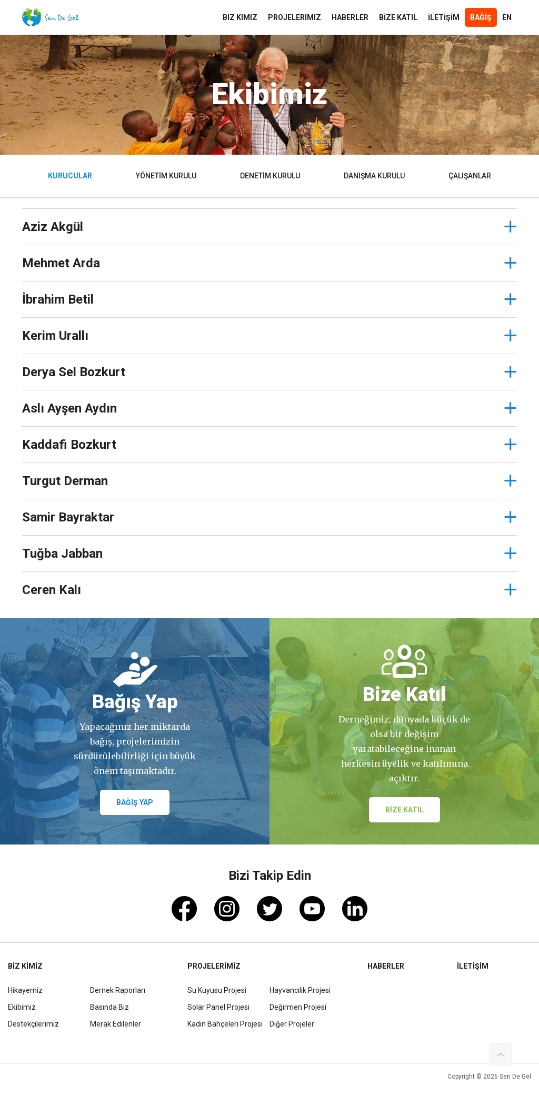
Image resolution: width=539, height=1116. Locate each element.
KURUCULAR (70, 176)
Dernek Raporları (117, 990)
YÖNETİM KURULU (166, 176)
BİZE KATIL (398, 17)
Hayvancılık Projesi (300, 990)
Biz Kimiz (240, 17)
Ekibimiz (22, 1007)
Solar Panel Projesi (218, 1007)
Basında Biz (109, 1007)
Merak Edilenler (115, 1024)
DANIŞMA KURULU (374, 176)
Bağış (481, 17)
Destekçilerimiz (33, 1024)
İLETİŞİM (444, 17)
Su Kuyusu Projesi (216, 990)
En (507, 17)
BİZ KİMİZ (25, 966)
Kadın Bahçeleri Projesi (225, 1024)
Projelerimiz (294, 17)
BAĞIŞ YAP (134, 802)
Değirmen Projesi (298, 1007)
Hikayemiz (25, 990)
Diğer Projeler (292, 1024)
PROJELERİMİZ (214, 966)
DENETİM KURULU (270, 176)
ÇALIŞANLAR (469, 176)
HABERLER (350, 17)
